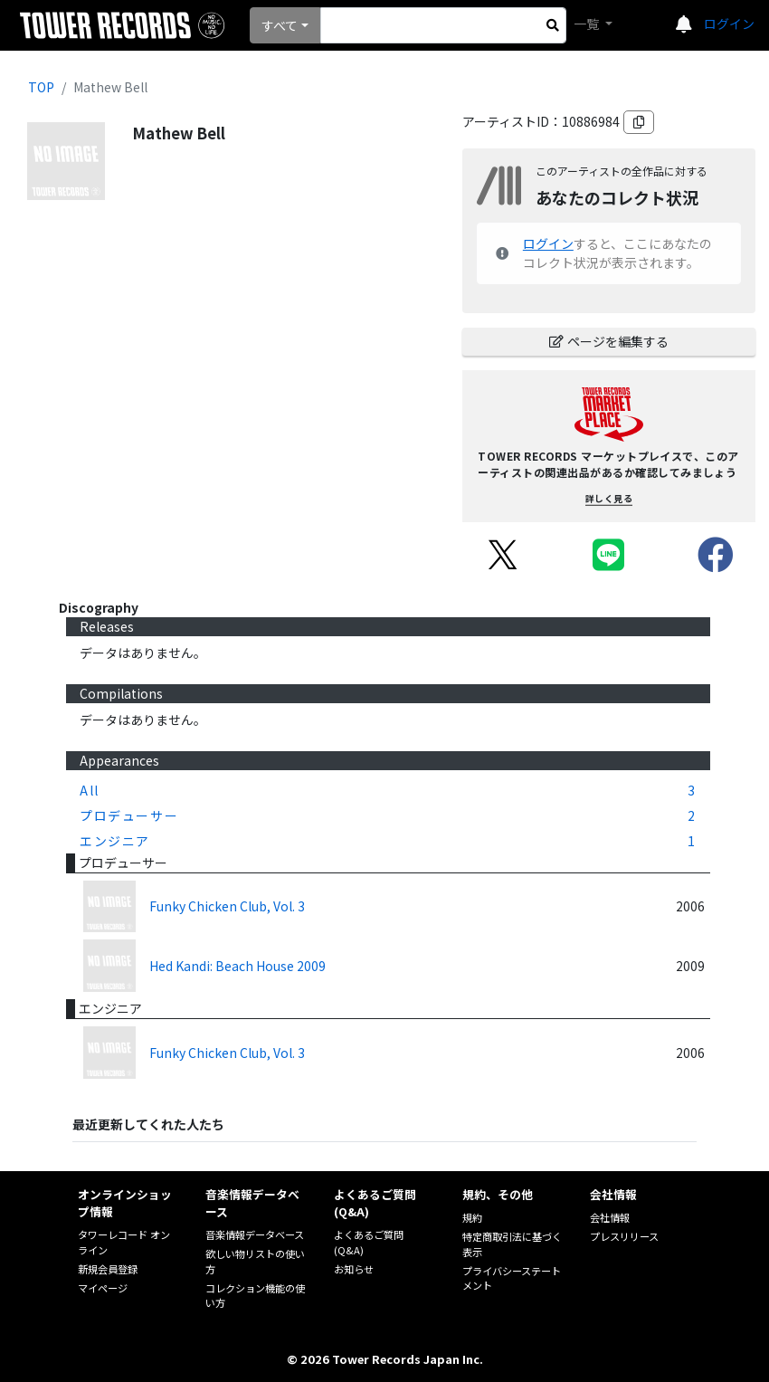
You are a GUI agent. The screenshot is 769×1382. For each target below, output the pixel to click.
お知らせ (354, 1269)
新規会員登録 (108, 1269)
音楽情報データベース (254, 1234)
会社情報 (610, 1217)
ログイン (729, 23)
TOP (41, 87)
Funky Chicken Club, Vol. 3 (227, 906)
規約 (472, 1217)
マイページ (103, 1288)
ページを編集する (609, 341)
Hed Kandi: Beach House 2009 (237, 966)
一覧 (588, 23)
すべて (279, 25)
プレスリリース (624, 1236)
